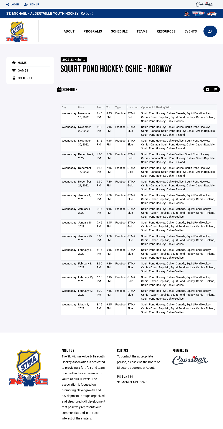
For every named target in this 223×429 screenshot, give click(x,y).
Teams (142, 31)
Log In (12, 5)
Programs (93, 31)
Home (18, 62)
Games (19, 70)
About (69, 31)
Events (191, 31)
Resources (166, 31)
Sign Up (31, 5)
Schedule (119, 31)
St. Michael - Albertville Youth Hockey (42, 13)
